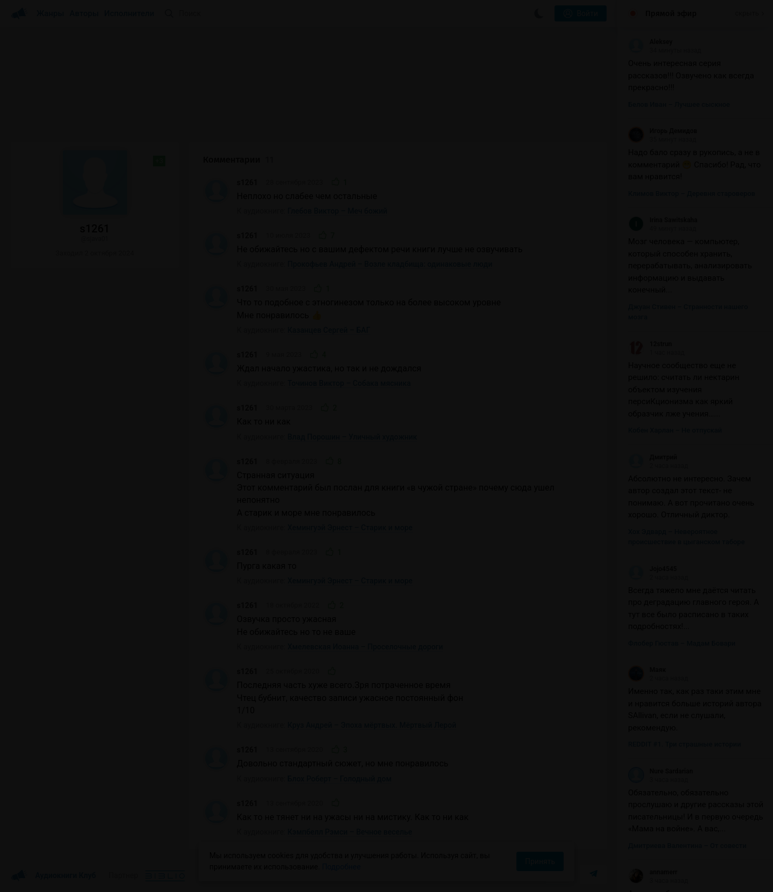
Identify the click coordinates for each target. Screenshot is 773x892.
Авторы (84, 13)
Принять (540, 861)
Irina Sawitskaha (662, 220)
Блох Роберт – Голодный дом (340, 778)
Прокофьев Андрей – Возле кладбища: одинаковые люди (390, 264)
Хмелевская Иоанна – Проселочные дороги (365, 646)
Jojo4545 (652, 569)
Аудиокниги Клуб (53, 876)
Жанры (50, 13)
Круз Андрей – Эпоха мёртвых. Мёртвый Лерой (372, 725)
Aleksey (650, 42)
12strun (650, 344)
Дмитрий (652, 457)
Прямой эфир (671, 13)
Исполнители (129, 13)
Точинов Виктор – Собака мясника (349, 383)
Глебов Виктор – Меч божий (338, 211)
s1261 (247, 182)
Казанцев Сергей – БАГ (329, 330)
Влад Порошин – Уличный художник (353, 437)
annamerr (652, 872)
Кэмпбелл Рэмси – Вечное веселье (350, 832)
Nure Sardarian (660, 771)
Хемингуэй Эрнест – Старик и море (350, 527)
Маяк (647, 670)
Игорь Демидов (662, 131)
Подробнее (341, 866)
